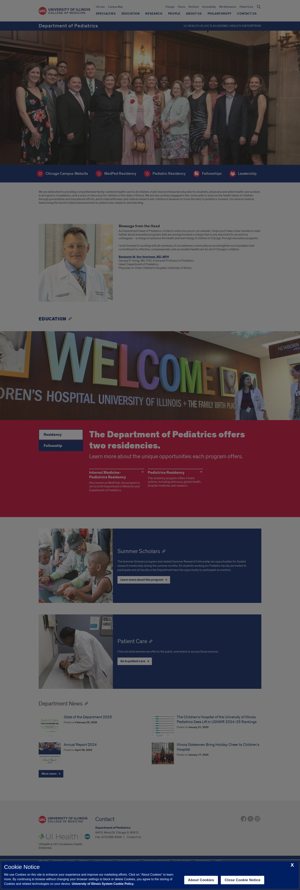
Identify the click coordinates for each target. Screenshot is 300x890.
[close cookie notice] (292, 865)
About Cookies (201, 880)
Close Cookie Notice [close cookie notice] (242, 880)
